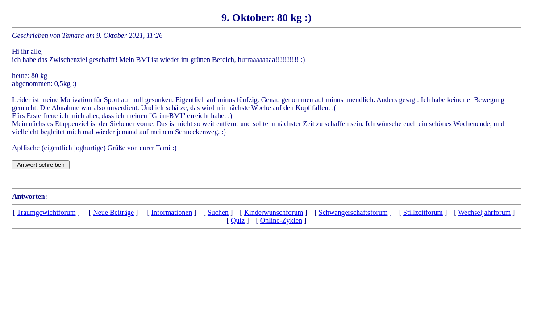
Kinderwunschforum (273, 212)
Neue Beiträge (113, 212)
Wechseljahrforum (484, 212)
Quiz (238, 220)
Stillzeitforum (423, 212)
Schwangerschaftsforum (353, 212)
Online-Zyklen (281, 220)
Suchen (218, 212)
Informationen (171, 212)
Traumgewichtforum (46, 212)
